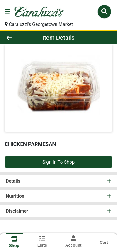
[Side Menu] (7, 12)
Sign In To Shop (58, 162)
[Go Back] (18, 38)
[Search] (104, 11)
